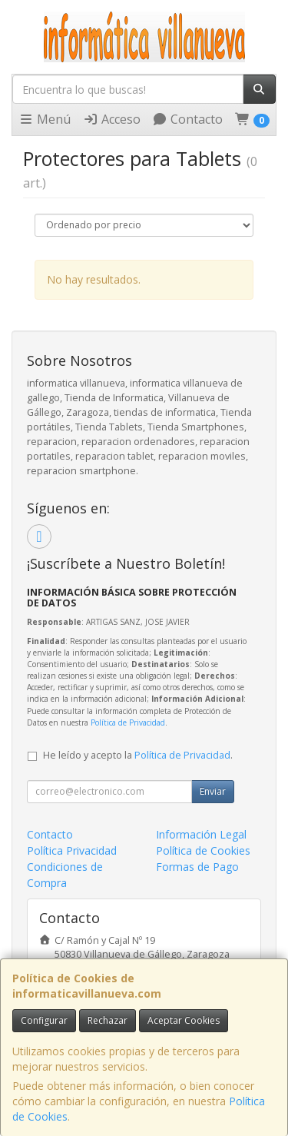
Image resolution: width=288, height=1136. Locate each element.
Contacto (187, 119)
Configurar (44, 1020)
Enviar (213, 791)
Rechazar (107, 1020)
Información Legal (201, 834)
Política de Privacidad (128, 722)
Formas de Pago (197, 866)
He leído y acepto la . (138, 755)
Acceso (112, 119)
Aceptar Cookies (183, 1020)
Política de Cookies (203, 850)
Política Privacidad (72, 850)
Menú (44, 119)
